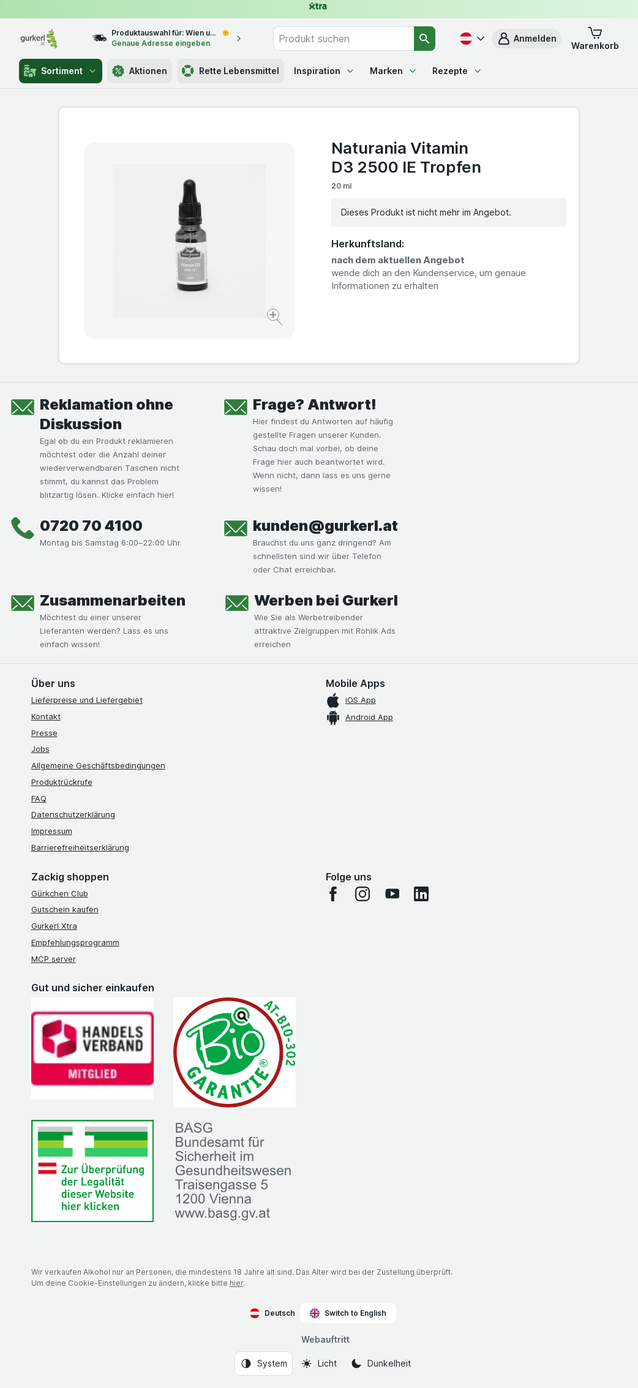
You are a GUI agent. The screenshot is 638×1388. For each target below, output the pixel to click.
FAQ (39, 798)
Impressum (51, 831)
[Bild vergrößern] (276, 319)
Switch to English (348, 1313)
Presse (44, 733)
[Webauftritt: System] (264, 1363)
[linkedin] (421, 894)
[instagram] (362, 894)
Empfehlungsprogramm (75, 942)
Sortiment (60, 71)
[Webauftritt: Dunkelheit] (380, 1363)
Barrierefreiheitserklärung (80, 847)
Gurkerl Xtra (54, 926)
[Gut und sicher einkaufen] (234, 1052)
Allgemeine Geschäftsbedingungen (98, 765)
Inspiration (324, 71)
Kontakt (46, 716)
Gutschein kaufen (65, 909)
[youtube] (392, 894)
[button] (526, 38)
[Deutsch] (471, 38)
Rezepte (457, 71)
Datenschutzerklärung (73, 814)
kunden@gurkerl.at (325, 526)
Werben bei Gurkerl (326, 600)
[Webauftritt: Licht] (318, 1363)
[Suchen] (424, 38)
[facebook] (333, 894)
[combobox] (343, 38)
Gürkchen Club (59, 893)
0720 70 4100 (91, 526)
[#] (92, 1171)
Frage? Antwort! (315, 404)
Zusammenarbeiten (113, 600)
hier (236, 1283)
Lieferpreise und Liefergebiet (87, 700)
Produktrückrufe (61, 782)
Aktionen (139, 71)
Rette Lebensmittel (230, 71)
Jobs (40, 749)
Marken (394, 71)
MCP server (53, 959)
